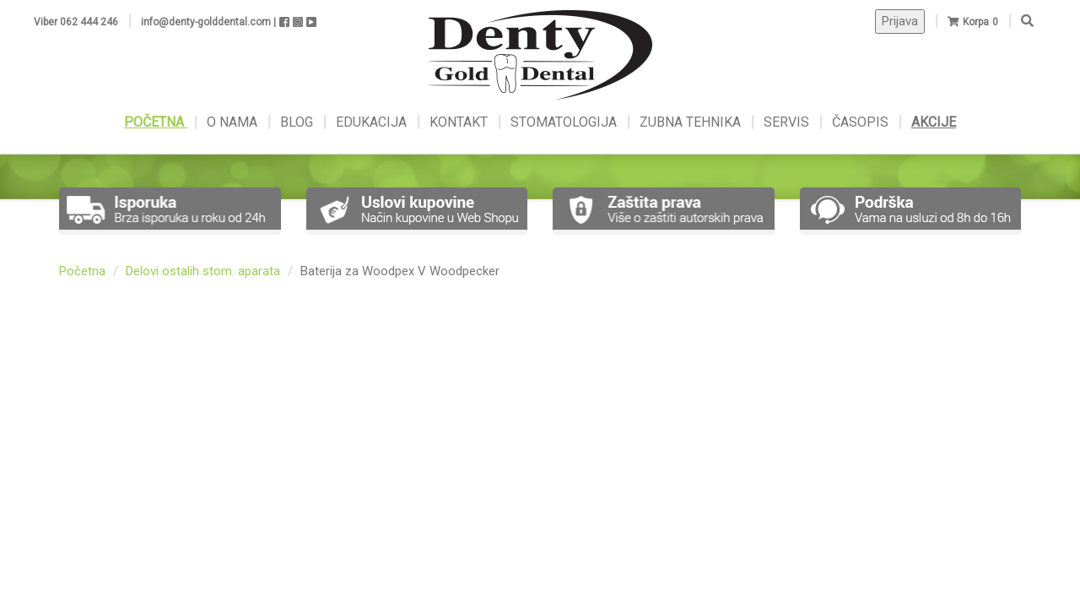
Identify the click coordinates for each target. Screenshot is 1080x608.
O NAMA (234, 122)
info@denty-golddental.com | (208, 22)
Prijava (900, 21)
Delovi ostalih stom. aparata (203, 271)
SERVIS (788, 122)
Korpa (976, 22)
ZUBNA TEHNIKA (690, 122)
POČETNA (155, 122)
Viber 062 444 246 (76, 22)
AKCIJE (933, 122)
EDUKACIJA (373, 122)
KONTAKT (460, 122)
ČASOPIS (862, 122)
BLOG (298, 122)
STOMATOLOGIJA (563, 122)
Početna (82, 271)
